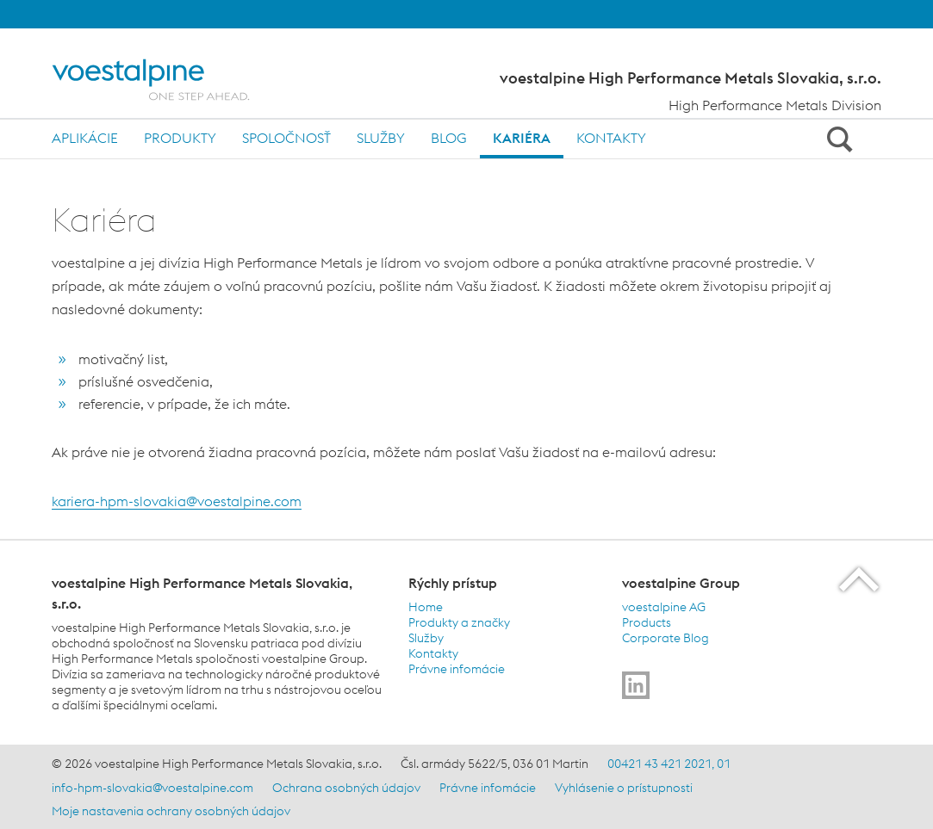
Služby (381, 137)
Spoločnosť (286, 137)
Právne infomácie (456, 669)
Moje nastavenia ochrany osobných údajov (171, 811)
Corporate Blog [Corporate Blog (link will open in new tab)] (665, 638)
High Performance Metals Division (775, 105)
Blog (449, 137)
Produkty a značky (459, 622)
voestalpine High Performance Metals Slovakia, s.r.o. (690, 78)
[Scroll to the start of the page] (860, 579)
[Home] (165, 79)
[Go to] (636, 685)
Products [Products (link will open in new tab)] (646, 622)
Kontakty (611, 137)
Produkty (180, 137)
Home (425, 607)
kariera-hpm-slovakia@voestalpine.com (177, 501)
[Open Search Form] (836, 139)
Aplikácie (85, 137)
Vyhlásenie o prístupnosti (624, 787)
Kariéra (521, 137)
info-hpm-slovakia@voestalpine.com (152, 787)
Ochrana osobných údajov (346, 787)
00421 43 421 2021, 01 (669, 763)
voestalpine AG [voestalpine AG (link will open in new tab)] (664, 607)
